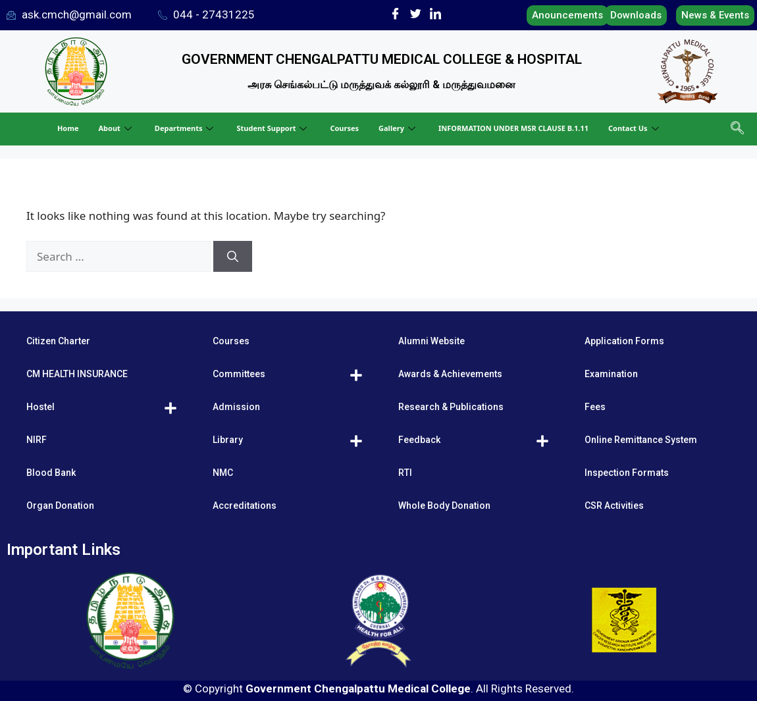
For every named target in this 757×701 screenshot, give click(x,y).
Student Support (273, 128)
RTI (405, 472)
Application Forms (624, 341)
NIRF (36, 439)
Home (68, 128)
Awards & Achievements (450, 374)
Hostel (40, 407)
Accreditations (244, 505)
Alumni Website (431, 341)
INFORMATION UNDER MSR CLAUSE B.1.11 (513, 128)
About (116, 128)
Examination (611, 374)
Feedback (419, 439)
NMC (223, 472)
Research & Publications (451, 407)
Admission (236, 407)
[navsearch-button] (736, 129)
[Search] (232, 257)
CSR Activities (614, 505)
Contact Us (635, 128)
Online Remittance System (641, 439)
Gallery (398, 128)
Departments (186, 128)
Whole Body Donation (444, 505)
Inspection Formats (627, 472)
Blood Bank (51, 472)
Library (228, 439)
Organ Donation (60, 505)
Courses (344, 128)
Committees (239, 374)
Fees (595, 407)
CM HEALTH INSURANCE (77, 374)
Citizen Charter (58, 341)
